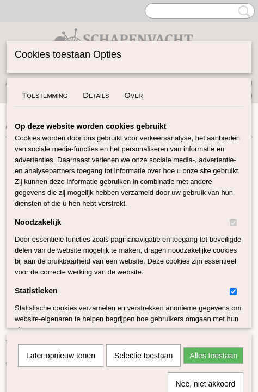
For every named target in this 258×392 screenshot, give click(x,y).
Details (96, 95)
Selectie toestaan (143, 239)
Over (133, 95)
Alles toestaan (213, 239)
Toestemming (44, 95)
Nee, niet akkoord (206, 268)
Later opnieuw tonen (60, 239)
